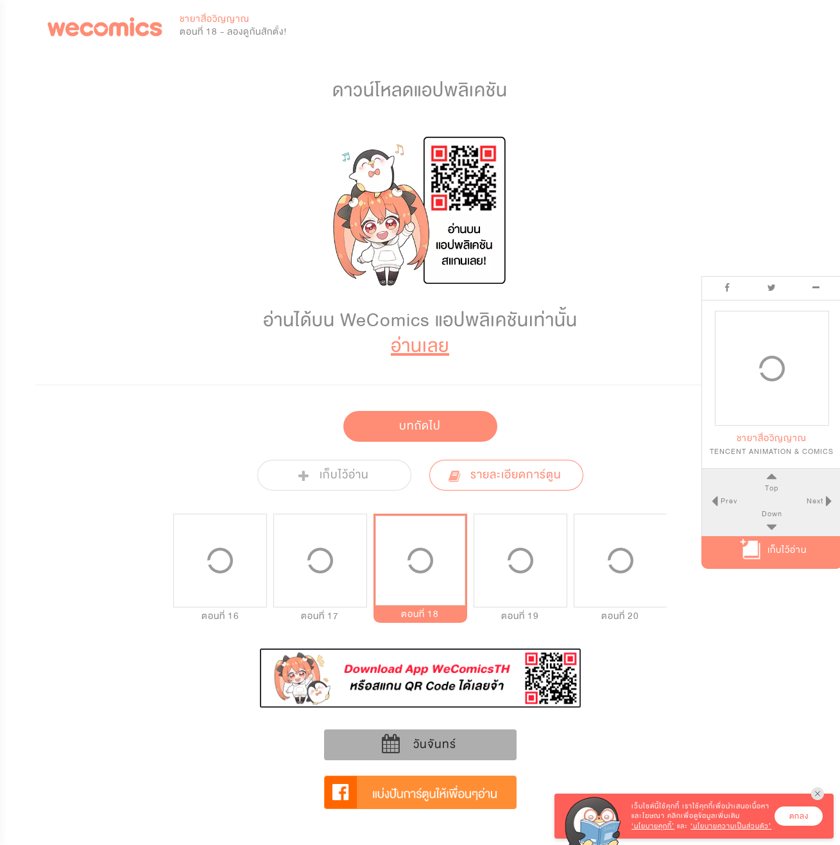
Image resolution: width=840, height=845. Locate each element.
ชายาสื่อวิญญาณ (215, 19)
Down (769, 513)
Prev (725, 500)
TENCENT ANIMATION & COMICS (770, 451)
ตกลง (799, 816)
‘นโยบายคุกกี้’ (652, 826)
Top (769, 488)
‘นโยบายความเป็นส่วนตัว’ (730, 826)
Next (813, 500)
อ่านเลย (420, 346)
